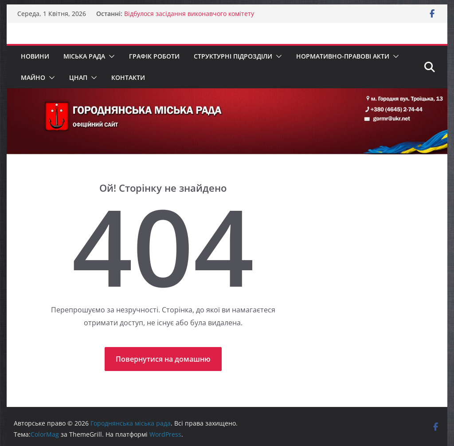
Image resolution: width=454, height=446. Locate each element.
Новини (35, 56)
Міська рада (84, 56)
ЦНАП (78, 77)
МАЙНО (33, 77)
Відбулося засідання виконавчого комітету (189, 13)
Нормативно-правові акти (342, 56)
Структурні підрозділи (233, 56)
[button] (110, 56)
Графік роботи (154, 56)
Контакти (128, 77)
